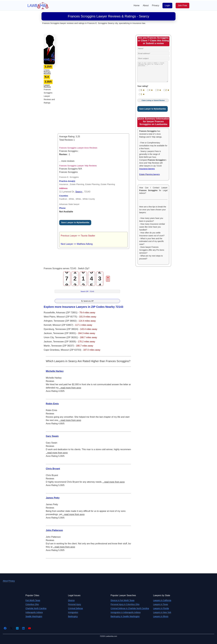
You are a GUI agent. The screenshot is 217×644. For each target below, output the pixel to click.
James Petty (53, 497)
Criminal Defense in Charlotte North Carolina (130, 608)
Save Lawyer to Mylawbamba (75, 222)
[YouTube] (29, 628)
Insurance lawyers (147, 169)
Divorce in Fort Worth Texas (122, 600)
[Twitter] (11, 628)
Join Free (182, 5)
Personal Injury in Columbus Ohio (125, 604)
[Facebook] (5, 628)
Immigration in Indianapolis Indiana (125, 612)
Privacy (155, 5)
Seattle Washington (33, 616)
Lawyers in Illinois (160, 616)
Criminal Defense (75, 608)
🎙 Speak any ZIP (87, 301)
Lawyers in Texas (160, 604)
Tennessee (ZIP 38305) (65, 341)
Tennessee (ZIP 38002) (65, 321)
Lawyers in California (162, 600)
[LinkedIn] (23, 628)
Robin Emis (52, 403)
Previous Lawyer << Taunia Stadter (78, 235)
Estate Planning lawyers (149, 174)
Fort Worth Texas (32, 600)
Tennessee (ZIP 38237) (63, 346)
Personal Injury (74, 604)
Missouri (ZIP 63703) (71, 350)
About (146, 5)
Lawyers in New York (162, 612)
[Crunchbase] (17, 628)
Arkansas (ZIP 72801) (67, 312)
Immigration (73, 612)
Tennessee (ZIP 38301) (65, 333)
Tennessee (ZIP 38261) (66, 337)
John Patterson (54, 530)
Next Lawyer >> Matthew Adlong (77, 244)
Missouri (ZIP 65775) (67, 317)
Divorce (71, 600)
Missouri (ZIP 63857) (63, 325)
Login (167, 5)
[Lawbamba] (38, 5)
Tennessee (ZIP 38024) (67, 329)
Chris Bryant (53, 468)
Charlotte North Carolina (35, 608)
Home (137, 5)
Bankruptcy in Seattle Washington (125, 616)
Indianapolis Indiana (34, 612)
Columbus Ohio (32, 604)
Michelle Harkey (55, 371)
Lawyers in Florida (161, 608)
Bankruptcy (73, 616)
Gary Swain (52, 436)
